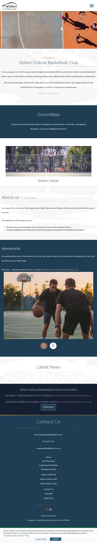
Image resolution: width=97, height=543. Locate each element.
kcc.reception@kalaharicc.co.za (73, 406)
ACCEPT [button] (55, 539)
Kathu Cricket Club (48, 484)
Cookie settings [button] (41, 539)
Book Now (48, 412)
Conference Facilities (48, 470)
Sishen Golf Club (48, 479)
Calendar (49, 498)
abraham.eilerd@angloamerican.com (72, 400)
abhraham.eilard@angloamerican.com (61, 274)
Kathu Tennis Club (48, 488)
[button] (91, 5)
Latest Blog (30, 203)
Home (48, 462)
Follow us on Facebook (49, 98)
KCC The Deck (48, 466)
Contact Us (48, 494)
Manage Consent (48, 474)
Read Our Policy (23, 536)
